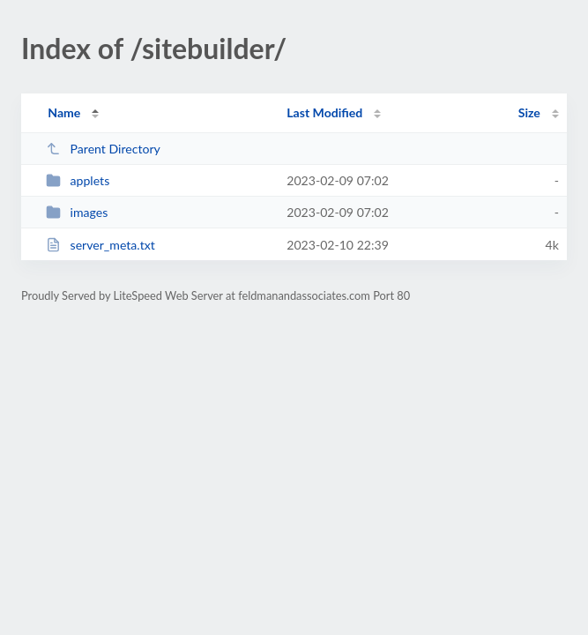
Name (64, 112)
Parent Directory (103, 148)
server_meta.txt (100, 244)
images (77, 212)
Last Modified (324, 112)
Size (529, 112)
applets (77, 180)
